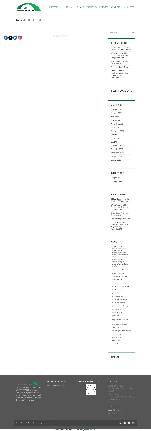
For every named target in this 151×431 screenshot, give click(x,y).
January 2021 (116, 135)
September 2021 (117, 131)
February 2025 (116, 113)
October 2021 (116, 128)
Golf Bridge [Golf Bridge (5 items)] (115, 286)
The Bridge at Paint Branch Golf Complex (120, 62)
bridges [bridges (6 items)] (114, 273)
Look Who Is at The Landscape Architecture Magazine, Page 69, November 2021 (119, 74)
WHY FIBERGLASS (56, 7)
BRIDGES (70, 7)
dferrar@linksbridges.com (117, 410)
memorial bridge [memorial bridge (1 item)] (116, 309)
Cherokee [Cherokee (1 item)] (121, 273)
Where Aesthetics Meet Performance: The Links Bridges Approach (119, 55)
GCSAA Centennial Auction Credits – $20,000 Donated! (121, 49)
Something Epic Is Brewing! (120, 67)
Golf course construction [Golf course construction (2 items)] (119, 299)
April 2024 (115, 117)
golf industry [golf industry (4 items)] (115, 306)
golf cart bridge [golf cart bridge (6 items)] (125, 286)
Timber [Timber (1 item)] (120, 327)
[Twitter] (120, 423)
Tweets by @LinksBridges (55, 385)
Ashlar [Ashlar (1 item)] (114, 270)
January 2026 (116, 110)
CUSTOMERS (103, 7)
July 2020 (114, 142)
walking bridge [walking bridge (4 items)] (116, 340)
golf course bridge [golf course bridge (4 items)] (117, 296)
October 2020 (116, 138)
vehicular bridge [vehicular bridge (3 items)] (116, 334)
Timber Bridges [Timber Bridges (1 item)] (126, 331)
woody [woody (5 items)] (124, 344)
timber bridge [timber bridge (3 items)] (116, 331)
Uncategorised (116, 181)
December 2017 (117, 149)
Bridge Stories (116, 178)
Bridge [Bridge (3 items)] (128, 270)
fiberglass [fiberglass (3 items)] (125, 276)
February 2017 (116, 156)
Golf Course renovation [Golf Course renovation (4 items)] (118, 302)
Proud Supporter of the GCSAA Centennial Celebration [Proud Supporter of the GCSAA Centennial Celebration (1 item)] (120, 320)
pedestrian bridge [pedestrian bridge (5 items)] (117, 312)
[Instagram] (133, 423)
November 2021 (117, 124)
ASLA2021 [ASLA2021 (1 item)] (121, 270)
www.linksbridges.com (116, 414)
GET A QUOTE (115, 7)
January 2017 (116, 160)
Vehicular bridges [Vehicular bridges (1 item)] (117, 337)
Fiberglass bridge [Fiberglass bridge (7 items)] (117, 279)
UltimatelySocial (90, 430)
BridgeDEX (80, 7)
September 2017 (117, 153)
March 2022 (115, 120)
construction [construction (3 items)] (116, 276)
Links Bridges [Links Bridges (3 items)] (126, 306)
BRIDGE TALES (92, 7)
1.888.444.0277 (128, 7)
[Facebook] (129, 423)
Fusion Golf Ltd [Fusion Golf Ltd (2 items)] (116, 283)
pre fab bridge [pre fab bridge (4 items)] (116, 316)
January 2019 (116, 146)
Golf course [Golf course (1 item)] (115, 293)
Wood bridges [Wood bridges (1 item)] (116, 344)
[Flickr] (124, 423)
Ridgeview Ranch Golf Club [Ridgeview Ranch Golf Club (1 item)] (119, 324)
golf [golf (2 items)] (124, 283)
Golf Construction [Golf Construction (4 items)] (117, 289)
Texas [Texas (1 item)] (113, 327)
